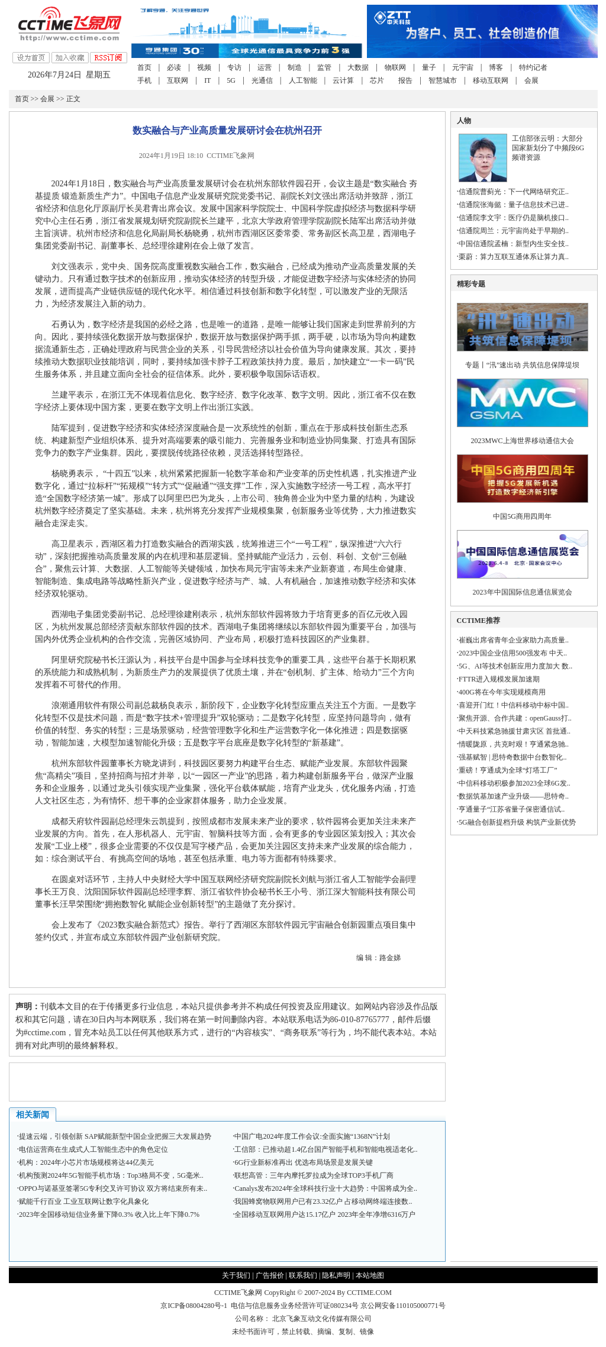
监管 (324, 67)
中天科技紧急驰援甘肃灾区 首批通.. (514, 731)
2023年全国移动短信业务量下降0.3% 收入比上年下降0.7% (109, 1214)
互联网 (177, 80)
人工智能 (303, 80)
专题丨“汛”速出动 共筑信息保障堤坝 (522, 365)
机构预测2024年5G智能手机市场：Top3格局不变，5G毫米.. (111, 1175)
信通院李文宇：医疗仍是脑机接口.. (514, 218)
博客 (496, 67)
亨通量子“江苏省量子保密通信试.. (512, 809)
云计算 (343, 80)
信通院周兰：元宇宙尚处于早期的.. (514, 231)
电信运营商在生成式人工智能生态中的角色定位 (93, 1149)
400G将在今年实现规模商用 (502, 692)
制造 (295, 67)
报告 (405, 80)
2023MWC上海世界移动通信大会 (522, 441)
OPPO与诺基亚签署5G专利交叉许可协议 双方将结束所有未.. (113, 1188)
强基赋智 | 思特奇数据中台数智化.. (512, 757)
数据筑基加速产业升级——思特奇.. (514, 796)
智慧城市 (442, 80)
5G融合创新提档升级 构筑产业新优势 (517, 822)
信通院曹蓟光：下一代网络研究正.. (514, 192)
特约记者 (533, 67)
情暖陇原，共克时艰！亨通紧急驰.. (514, 744)
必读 (174, 67)
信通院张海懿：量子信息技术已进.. (514, 205)
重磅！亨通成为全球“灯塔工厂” (508, 770)
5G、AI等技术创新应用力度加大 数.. (515, 666)
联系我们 (303, 1275)
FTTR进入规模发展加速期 (499, 679)
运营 (264, 67)
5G (231, 80)
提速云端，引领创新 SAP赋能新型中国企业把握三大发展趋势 (115, 1136)
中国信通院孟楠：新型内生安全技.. (514, 244)
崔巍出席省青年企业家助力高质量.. (514, 640)
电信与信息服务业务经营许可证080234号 (295, 1305)
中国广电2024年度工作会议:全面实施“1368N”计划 (312, 1136)
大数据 (358, 67)
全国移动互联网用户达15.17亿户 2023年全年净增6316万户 (324, 1214)
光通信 (262, 80)
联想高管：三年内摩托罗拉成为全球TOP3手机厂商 (313, 1175)
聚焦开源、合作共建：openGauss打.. (515, 718)
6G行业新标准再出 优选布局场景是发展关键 (303, 1162)
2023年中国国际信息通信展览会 (522, 592)
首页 (144, 67)
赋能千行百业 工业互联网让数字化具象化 (84, 1201)
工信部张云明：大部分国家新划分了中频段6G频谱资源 (548, 147)
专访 (234, 67)
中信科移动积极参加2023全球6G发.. (514, 783)
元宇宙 (462, 67)
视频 (204, 67)
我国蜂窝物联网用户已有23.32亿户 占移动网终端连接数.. (323, 1201)
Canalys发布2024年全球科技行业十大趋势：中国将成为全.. (325, 1188)
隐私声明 (336, 1275)
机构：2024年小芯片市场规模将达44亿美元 (86, 1162)
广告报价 (270, 1275)
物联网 (395, 67)
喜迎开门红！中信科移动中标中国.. (514, 705)
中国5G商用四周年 (522, 516)
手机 (144, 80)
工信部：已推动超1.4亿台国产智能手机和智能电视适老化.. (325, 1149)
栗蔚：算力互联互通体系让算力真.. (514, 257)
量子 (429, 67)
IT (207, 80)
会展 (531, 80)
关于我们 (236, 1275)
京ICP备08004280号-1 (193, 1305)
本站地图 (370, 1275)
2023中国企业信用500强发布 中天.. (513, 653)
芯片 (377, 80)
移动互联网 (490, 80)
